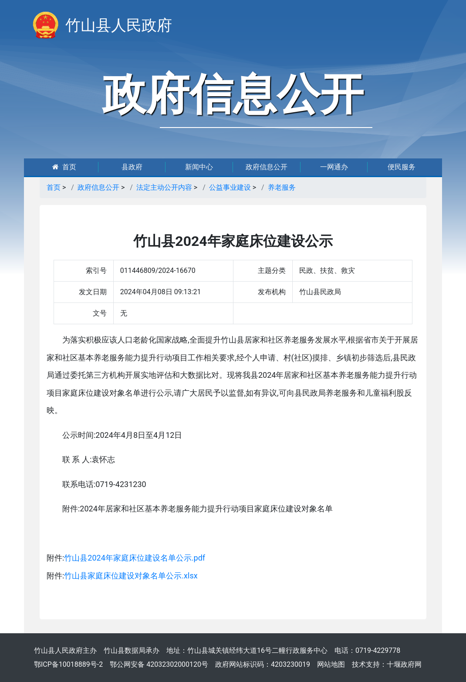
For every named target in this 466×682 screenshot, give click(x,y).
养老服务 (282, 187)
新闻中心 (199, 167)
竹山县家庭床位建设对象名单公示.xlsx (130, 575)
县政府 (132, 167)
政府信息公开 (266, 167)
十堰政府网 (404, 664)
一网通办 (334, 167)
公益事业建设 (230, 187)
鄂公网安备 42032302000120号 (159, 664)
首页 (64, 167)
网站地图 (331, 664)
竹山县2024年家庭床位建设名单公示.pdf (134, 557)
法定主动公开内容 (164, 187)
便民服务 (401, 167)
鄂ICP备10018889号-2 (68, 664)
